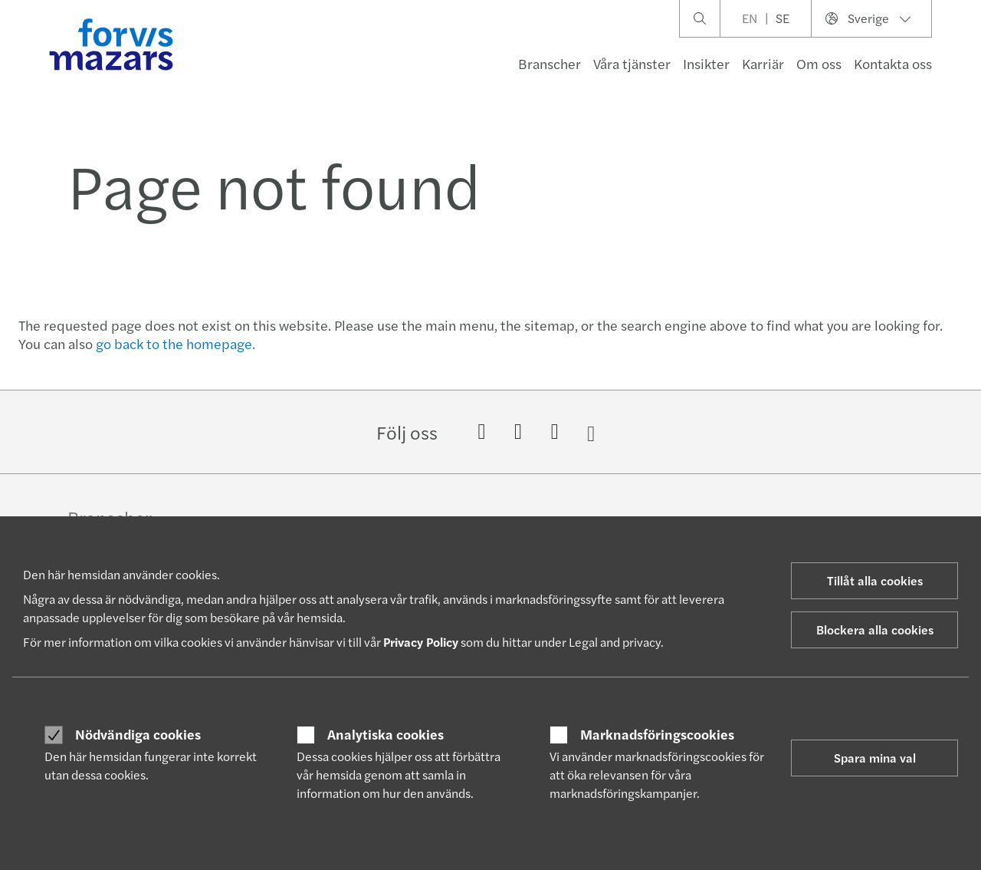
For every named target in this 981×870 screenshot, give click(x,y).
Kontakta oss (893, 63)
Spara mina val (875, 757)
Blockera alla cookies (874, 629)
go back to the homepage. (175, 343)
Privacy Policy (420, 642)
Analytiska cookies (385, 734)
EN (749, 18)
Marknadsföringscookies (657, 734)
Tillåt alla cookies (875, 580)
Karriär (763, 63)
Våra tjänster (632, 63)
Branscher (549, 63)
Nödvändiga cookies (138, 734)
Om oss (819, 63)
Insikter (706, 63)
